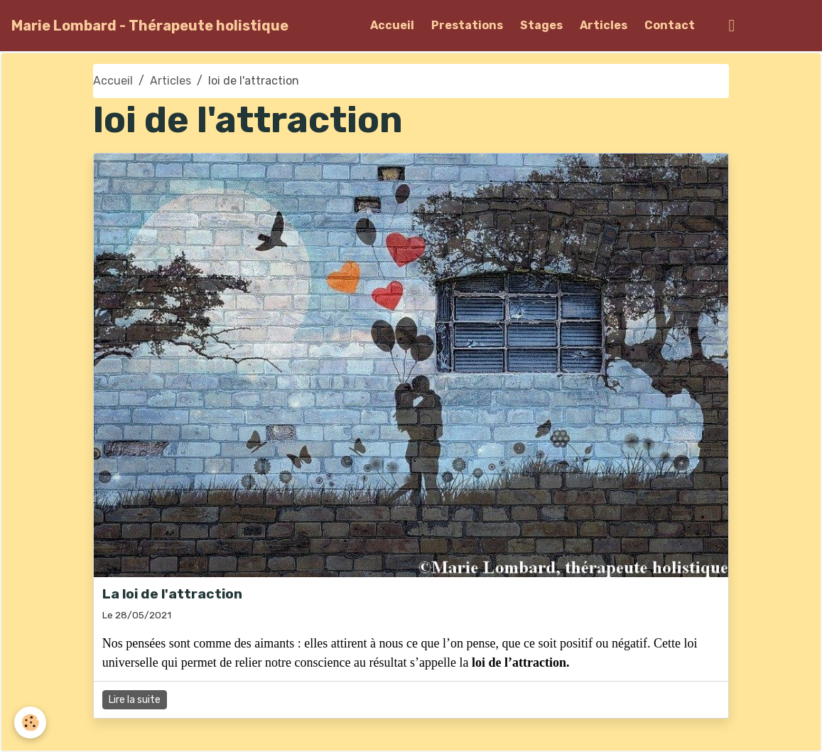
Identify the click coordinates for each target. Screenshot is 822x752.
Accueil (392, 25)
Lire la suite (135, 700)
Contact (669, 25)
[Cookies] (30, 722)
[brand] (149, 25)
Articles (603, 25)
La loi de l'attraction (172, 594)
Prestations (467, 25)
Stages (541, 25)
